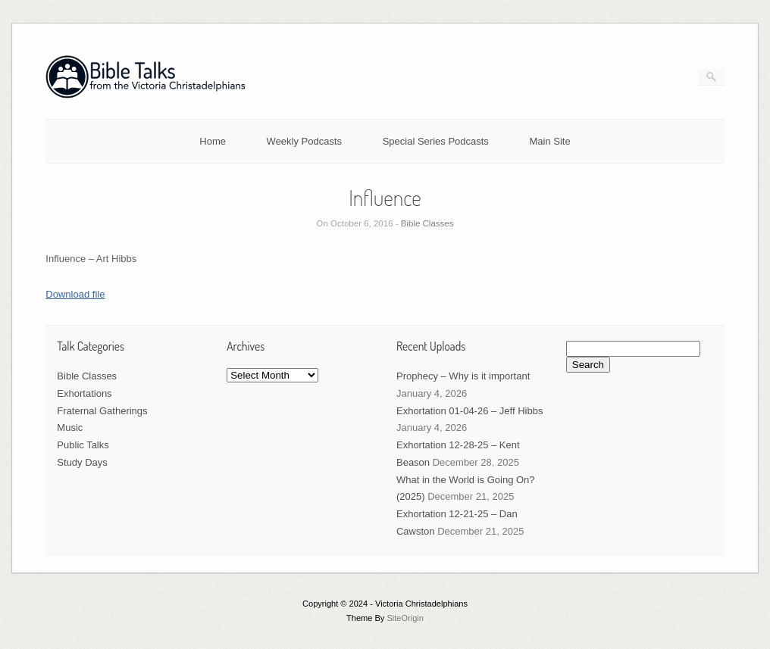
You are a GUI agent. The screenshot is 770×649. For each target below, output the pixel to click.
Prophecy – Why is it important (463, 376)
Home (212, 141)
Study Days (82, 462)
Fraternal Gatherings (102, 411)
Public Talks (82, 445)
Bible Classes (427, 223)
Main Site (550, 141)
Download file (75, 294)
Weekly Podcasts (304, 141)
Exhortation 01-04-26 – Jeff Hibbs (469, 411)
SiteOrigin (405, 617)
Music (70, 427)
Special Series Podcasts (436, 141)
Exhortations (84, 393)
